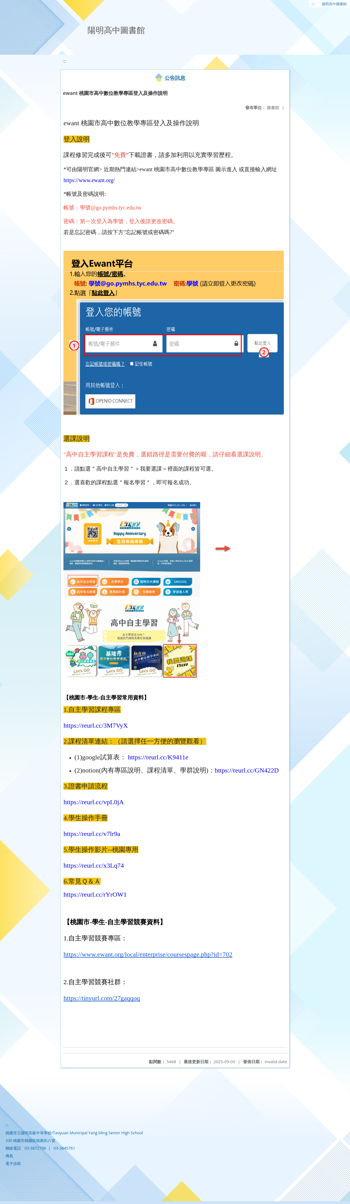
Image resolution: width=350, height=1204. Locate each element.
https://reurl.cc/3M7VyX (95, 725)
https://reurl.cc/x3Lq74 (93, 865)
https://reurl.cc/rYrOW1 (95, 894)
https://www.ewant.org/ (89, 180)
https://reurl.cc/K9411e (157, 757)
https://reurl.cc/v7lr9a (91, 833)
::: (313, 3)
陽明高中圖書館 (334, 3)
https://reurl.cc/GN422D (247, 770)
